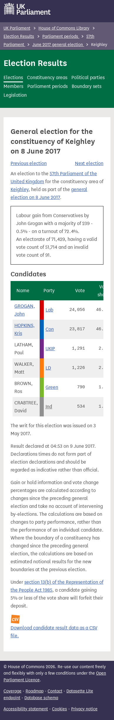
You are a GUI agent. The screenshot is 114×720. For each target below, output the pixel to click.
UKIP (50, 348)
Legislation (15, 95)
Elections (13, 77)
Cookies (59, 709)
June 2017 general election (58, 44)
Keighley (19, 189)
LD (48, 368)
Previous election (29, 163)
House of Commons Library (63, 28)
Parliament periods (60, 36)
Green (52, 387)
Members (13, 86)
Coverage (12, 691)
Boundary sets (86, 86)
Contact (55, 691)
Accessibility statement (26, 709)
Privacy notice (84, 709)
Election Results (19, 36)
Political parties (88, 77)
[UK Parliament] (27, 8)
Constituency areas (47, 77)
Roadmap (34, 691)
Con (50, 329)
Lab (49, 310)
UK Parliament (17, 28)
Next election (89, 163)
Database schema (41, 697)
